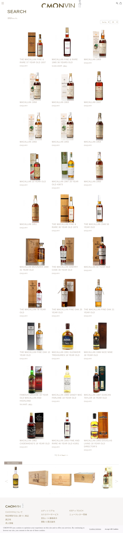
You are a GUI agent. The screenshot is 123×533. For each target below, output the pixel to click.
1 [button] (50, 494)
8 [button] (66, 494)
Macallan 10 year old (33, 181)
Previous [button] (6, 481)
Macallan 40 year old (97, 267)
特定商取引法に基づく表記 (17, 516)
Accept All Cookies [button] (111, 529)
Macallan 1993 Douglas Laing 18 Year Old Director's (98, 444)
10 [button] (71, 494)
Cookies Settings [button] (95, 529)
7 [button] (64, 494)
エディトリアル (48, 511)
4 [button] (57, 494)
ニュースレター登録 (78, 514)
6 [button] (62, 494)
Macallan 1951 (28, 224)
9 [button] (69, 494)
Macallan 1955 (60, 142)
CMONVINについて (14, 512)
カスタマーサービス (50, 514)
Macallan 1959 (92, 59)
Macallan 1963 (60, 102)
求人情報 (9, 523)
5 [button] (59, 494)
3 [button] (54, 494)
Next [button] (116, 481)
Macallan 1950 (92, 181)
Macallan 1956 (28, 142)
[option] (15, 477)
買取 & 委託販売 (48, 522)
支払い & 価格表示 (49, 518)
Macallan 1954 (92, 142)
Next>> (64, 455)
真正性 (8, 519)
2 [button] (52, 494)
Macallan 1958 (28, 102)
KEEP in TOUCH (76, 511)
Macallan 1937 (92, 102)
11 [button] (73, 494)
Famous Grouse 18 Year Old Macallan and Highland (34, 398)
